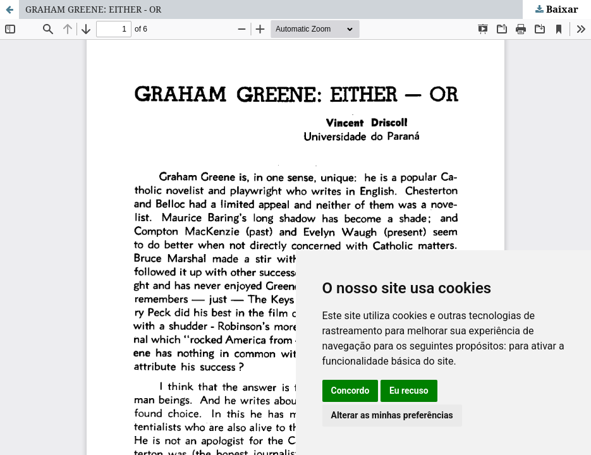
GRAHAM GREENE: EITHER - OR (93, 9)
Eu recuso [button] (409, 390)
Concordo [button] (350, 390)
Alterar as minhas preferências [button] (392, 415)
